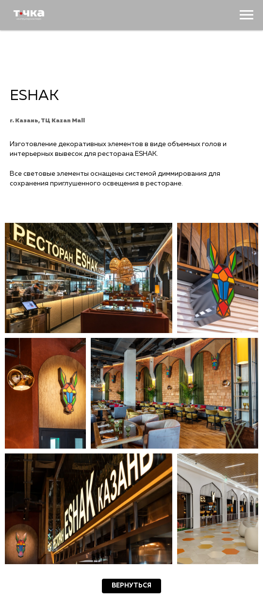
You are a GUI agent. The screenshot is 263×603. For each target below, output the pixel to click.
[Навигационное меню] (246, 15)
